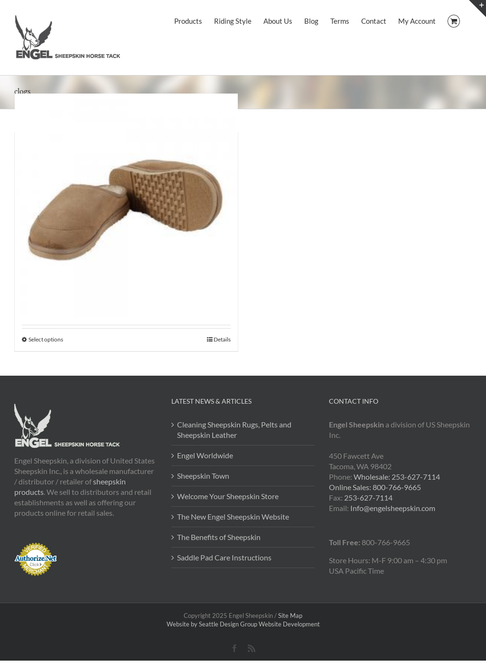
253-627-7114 (368, 497)
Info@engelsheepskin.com (392, 507)
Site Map (290, 615)
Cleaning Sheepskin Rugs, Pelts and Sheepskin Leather (234, 429)
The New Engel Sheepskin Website (233, 516)
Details (222, 339)
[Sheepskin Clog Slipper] (126, 205)
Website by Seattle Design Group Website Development (243, 624)
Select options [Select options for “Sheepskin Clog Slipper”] (45, 339)
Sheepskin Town (203, 475)
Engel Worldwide (205, 455)
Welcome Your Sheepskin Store (228, 496)
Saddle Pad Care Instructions (224, 557)
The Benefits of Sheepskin (219, 536)
